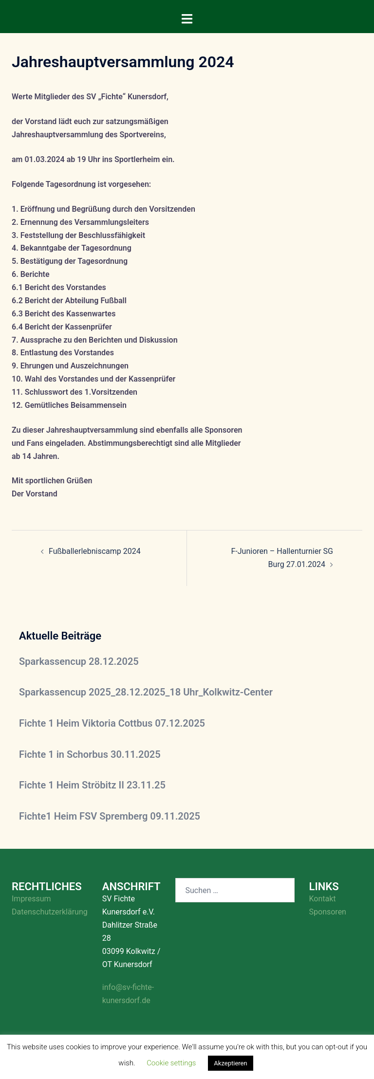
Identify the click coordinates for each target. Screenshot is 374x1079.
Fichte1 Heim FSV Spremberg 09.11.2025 (109, 816)
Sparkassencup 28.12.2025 (79, 661)
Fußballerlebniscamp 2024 (95, 551)
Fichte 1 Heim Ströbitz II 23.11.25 (92, 785)
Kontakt (322, 898)
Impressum (31, 898)
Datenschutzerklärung (50, 911)
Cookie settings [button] (171, 1063)
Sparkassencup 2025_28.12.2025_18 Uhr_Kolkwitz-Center (146, 692)
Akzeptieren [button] (230, 1063)
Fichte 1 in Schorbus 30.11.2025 (90, 754)
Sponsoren (327, 911)
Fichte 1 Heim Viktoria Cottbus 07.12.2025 (112, 723)
